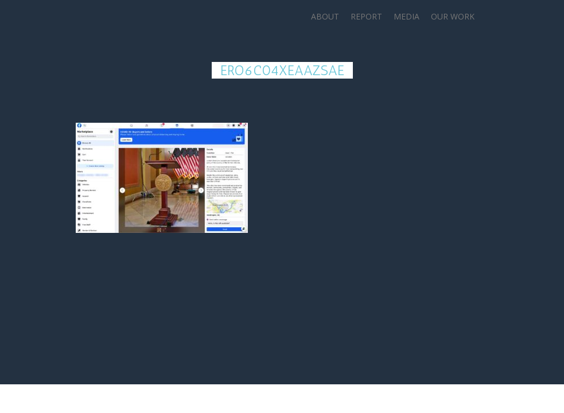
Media (406, 16)
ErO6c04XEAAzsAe (282, 70)
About (325, 16)
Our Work (452, 16)
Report (366, 16)
